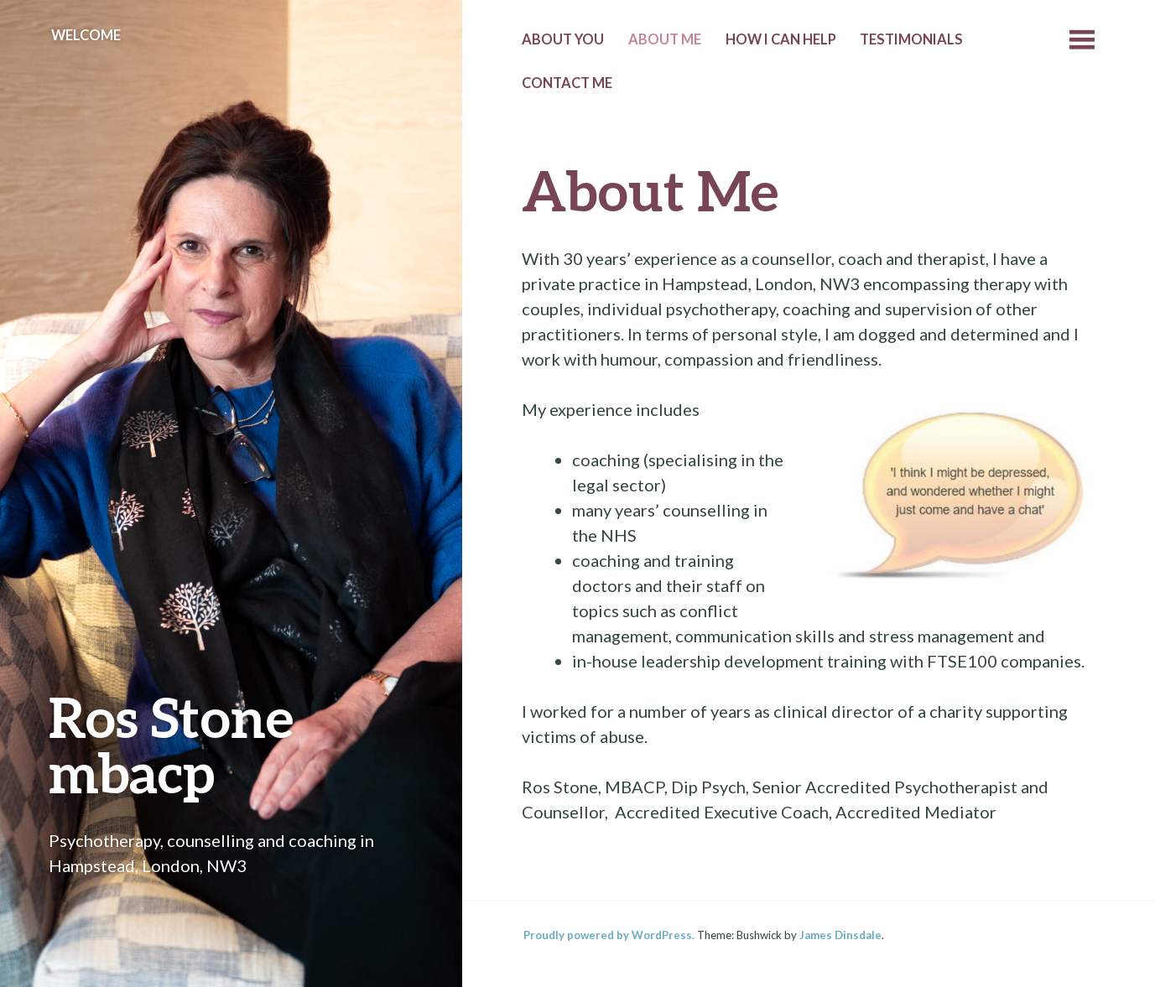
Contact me (567, 83)
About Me (664, 39)
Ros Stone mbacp (171, 744)
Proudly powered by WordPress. (609, 935)
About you (563, 39)
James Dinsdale (840, 935)
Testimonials (911, 39)
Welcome (86, 35)
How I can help (781, 39)
